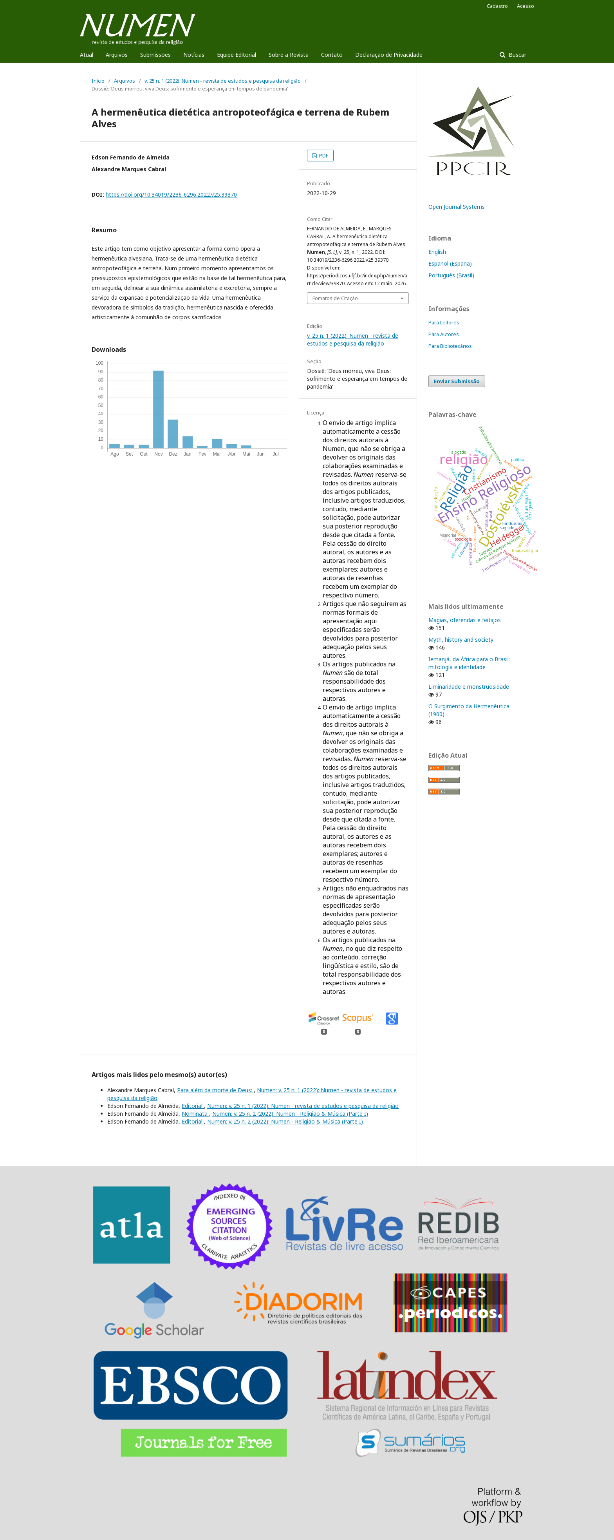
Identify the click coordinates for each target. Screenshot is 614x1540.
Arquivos (117, 54)
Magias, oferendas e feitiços (464, 620)
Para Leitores (443, 322)
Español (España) (450, 263)
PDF (323, 155)
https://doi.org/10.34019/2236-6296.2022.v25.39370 (171, 194)
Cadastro (497, 5)
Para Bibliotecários (450, 345)
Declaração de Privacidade (389, 54)
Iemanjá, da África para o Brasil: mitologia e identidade (469, 663)
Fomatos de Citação (335, 298)
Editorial (193, 1105)
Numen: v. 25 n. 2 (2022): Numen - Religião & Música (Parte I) (290, 1113)
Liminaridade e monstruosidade (468, 686)
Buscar (516, 54)
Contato (332, 54)
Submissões (155, 54)
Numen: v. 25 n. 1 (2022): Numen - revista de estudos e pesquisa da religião (303, 1105)
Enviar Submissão (457, 381)
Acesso (525, 5)
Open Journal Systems (456, 206)
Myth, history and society (460, 639)
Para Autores (443, 334)
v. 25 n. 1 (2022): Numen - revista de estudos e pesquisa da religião (222, 80)
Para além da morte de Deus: (215, 1090)
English (437, 251)
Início (98, 80)
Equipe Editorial (236, 54)
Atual (86, 54)
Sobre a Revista (289, 54)
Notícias (193, 54)
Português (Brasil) (451, 275)
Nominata (195, 1113)
